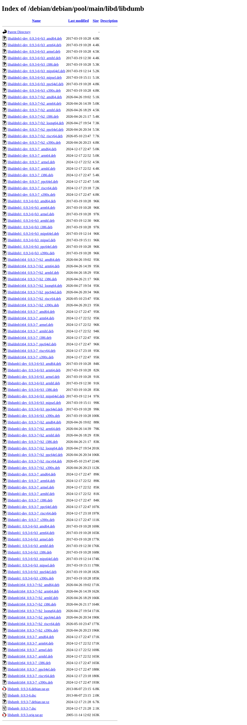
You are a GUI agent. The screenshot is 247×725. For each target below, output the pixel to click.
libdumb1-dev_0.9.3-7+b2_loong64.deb (35, 448)
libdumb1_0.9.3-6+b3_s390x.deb (31, 578)
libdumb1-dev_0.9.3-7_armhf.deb (31, 494)
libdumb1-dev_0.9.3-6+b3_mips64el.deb (36, 396)
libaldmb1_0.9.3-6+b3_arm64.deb (31, 207)
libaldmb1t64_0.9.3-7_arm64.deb (31, 318)
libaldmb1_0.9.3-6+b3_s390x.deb (31, 253)
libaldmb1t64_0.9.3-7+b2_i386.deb (32, 279)
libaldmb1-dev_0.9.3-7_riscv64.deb (32, 188)
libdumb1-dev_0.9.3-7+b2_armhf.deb (34, 435)
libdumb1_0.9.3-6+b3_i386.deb (30, 552)
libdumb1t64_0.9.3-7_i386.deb (29, 663)
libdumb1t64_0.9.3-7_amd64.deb (31, 637)
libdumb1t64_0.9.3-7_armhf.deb (30, 656)
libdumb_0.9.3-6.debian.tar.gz (28, 689)
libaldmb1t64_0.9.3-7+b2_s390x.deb (33, 305)
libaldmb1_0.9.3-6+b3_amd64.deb (32, 201)
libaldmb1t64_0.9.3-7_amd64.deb (31, 312)
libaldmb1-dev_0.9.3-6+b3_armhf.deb (34, 58)
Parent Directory (19, 32)
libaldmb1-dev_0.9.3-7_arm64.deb (32, 155)
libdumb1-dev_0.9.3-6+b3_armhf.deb (34, 383)
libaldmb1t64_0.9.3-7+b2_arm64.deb (34, 266)
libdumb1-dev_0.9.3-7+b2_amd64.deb (34, 422)
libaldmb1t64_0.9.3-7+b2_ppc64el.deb (35, 292)
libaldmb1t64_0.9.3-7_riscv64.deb (32, 351)
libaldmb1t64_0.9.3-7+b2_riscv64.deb (34, 298)
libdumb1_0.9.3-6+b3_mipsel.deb (31, 565)
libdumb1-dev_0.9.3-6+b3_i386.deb (33, 390)
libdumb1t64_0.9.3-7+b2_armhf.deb (33, 598)
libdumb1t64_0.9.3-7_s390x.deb (30, 682)
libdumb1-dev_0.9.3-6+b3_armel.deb (34, 377)
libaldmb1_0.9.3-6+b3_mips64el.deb (33, 233)
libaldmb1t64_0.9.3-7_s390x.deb (31, 357)
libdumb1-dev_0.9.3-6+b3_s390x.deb (34, 416)
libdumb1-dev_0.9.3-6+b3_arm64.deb (34, 370)
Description (109, 21)
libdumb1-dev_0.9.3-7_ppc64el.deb (32, 507)
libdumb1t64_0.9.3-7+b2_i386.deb (32, 604)
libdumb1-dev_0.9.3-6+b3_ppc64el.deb (35, 409)
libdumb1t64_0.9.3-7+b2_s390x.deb (33, 630)
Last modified (78, 21)
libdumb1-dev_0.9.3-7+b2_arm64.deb (34, 429)
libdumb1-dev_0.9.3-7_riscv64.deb (32, 513)
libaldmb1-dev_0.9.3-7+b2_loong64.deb (36, 123)
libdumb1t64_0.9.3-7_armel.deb (30, 650)
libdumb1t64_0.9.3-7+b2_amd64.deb (33, 585)
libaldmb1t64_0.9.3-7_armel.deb (30, 325)
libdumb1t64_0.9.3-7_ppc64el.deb (32, 669)
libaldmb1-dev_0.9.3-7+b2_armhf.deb (34, 110)
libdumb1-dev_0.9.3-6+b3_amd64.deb (34, 364)
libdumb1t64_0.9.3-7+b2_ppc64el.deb (34, 617)
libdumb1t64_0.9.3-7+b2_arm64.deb (33, 591)
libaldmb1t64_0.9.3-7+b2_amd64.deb (34, 259)
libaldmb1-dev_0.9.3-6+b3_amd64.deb (35, 38)
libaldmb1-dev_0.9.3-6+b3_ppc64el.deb (35, 84)
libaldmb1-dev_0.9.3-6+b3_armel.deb (34, 51)
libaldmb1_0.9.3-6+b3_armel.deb (31, 214)
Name (36, 21)
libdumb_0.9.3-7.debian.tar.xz (28, 702)
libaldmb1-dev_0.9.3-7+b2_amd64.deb (35, 97)
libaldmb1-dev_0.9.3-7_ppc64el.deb (33, 181)
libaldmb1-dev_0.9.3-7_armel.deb (31, 162)
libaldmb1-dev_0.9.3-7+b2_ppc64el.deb (35, 129)
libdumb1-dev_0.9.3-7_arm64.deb (31, 481)
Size (96, 21)
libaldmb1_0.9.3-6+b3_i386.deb (30, 227)
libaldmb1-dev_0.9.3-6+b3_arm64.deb (34, 45)
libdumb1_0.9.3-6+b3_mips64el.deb (33, 559)
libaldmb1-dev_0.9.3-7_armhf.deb (31, 168)
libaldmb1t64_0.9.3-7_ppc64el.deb (32, 344)
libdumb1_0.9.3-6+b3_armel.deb (30, 539)
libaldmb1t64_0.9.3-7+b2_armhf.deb (33, 272)
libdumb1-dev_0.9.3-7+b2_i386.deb (33, 442)
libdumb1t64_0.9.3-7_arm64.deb (30, 643)
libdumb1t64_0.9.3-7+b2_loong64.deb (34, 611)
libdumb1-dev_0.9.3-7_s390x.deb (31, 520)
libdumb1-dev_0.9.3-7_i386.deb (30, 500)
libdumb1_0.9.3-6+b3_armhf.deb (31, 546)
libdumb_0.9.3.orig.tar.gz (25, 715)
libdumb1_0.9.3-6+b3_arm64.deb (31, 533)
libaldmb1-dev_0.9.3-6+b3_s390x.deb (34, 90)
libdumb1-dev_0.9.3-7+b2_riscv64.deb (35, 461)
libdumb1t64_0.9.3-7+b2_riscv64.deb (34, 624)
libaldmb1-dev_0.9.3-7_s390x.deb (31, 194)
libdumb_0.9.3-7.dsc (22, 708)
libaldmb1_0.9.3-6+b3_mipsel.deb (32, 240)
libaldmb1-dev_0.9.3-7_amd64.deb (32, 149)
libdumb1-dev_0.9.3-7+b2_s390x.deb (34, 468)
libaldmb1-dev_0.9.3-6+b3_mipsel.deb (35, 77)
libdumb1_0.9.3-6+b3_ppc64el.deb (32, 572)
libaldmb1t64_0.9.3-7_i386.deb (29, 338)
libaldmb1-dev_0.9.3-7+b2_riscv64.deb (35, 136)
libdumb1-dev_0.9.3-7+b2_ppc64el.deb (35, 455)
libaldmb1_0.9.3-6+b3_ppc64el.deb (32, 246)
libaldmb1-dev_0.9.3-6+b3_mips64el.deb (36, 71)
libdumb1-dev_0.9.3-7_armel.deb (31, 487)
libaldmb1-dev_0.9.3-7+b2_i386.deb (33, 116)
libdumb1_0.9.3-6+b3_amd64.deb (31, 526)
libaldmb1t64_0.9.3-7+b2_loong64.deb (35, 285)
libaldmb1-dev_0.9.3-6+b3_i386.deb (33, 64)
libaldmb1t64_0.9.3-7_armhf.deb (31, 331)
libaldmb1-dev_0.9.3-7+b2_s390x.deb (34, 142)
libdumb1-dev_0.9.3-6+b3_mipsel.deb (34, 403)
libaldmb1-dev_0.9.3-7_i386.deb (30, 175)
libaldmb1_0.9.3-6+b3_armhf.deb (31, 220)
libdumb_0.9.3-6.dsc (22, 695)
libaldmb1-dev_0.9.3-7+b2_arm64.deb (34, 103)
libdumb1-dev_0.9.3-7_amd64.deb (32, 474)
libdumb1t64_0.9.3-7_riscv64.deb (31, 676)
